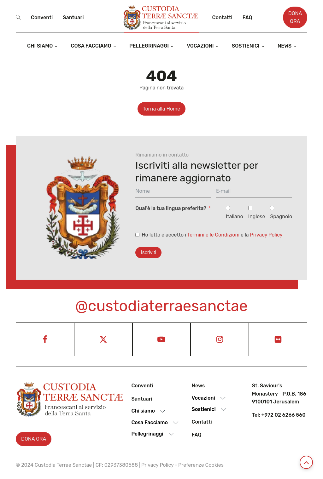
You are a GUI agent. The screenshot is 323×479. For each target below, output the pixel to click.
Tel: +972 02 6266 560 (279, 415)
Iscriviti (148, 252)
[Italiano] (228, 208)
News (285, 46)
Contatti (222, 17)
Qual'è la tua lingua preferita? (170, 208)
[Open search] (18, 17)
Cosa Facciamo (91, 46)
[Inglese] (250, 208)
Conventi (42, 17)
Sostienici (246, 46)
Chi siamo (40, 46)
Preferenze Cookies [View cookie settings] (201, 465)
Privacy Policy (266, 235)
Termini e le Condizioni (213, 235)
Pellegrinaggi (149, 46)
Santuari (73, 17)
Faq (247, 17)
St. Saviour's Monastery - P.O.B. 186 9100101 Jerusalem (279, 394)
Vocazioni (200, 46)
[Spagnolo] (272, 208)
